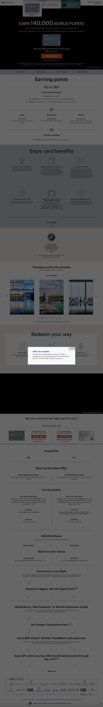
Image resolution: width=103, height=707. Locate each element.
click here (59, 358)
